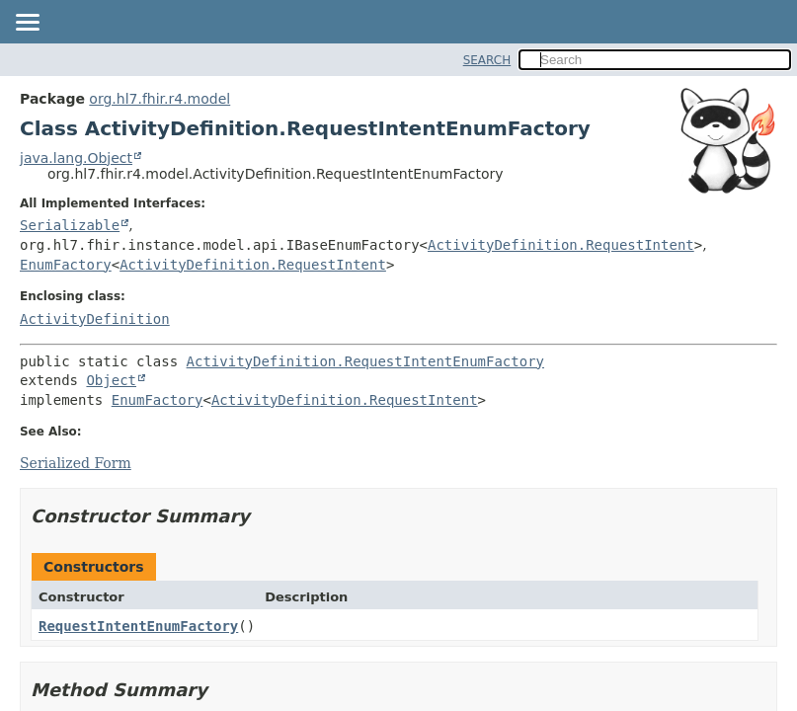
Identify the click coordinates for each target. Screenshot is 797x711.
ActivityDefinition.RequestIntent (561, 245)
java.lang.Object (76, 158)
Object (111, 380)
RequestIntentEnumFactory (138, 626)
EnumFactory (66, 265)
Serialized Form (75, 463)
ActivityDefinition (95, 319)
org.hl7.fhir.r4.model (159, 99)
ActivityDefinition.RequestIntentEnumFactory (365, 361)
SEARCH (487, 60)
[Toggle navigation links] (26, 24)
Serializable (70, 225)
